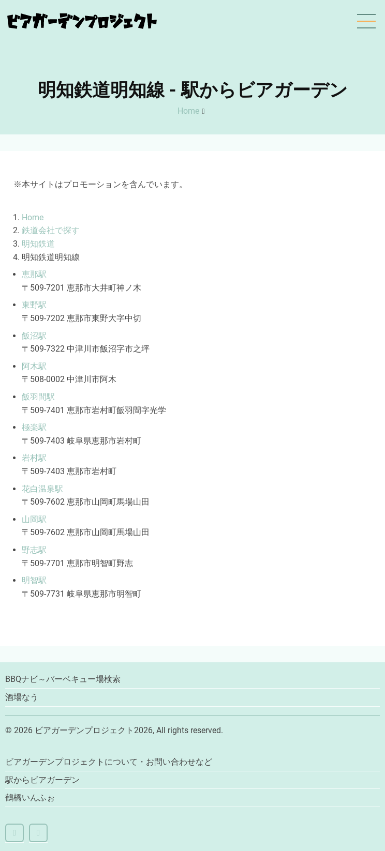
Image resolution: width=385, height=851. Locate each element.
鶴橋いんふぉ (30, 797)
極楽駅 (34, 427)
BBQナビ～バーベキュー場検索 (63, 679)
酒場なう (21, 697)
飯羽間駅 (38, 397)
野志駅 (34, 550)
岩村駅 (34, 458)
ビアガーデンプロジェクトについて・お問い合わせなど (108, 762)
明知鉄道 (38, 244)
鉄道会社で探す (51, 230)
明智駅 (34, 580)
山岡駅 (34, 519)
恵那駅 (34, 274)
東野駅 (34, 305)
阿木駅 (34, 366)
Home (188, 111)
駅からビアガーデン (42, 780)
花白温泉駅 (42, 489)
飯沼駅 (34, 336)
